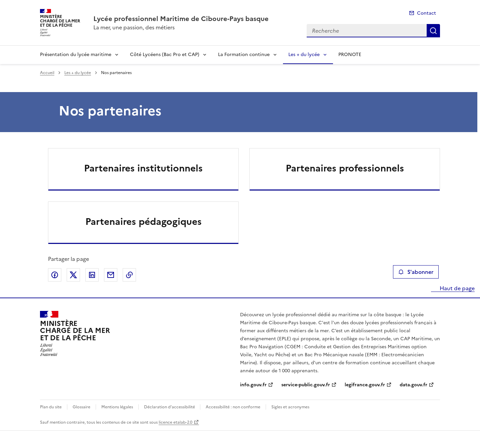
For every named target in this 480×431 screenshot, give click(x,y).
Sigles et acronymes (290, 407)
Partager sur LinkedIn (92, 275)
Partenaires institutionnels (143, 168)
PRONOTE (349, 54)
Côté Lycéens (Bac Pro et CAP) (164, 54)
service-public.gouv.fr (305, 384)
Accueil (47, 73)
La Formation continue (244, 54)
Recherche (433, 30)
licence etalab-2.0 (175, 422)
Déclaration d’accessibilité (170, 407)
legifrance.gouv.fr (365, 384)
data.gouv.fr (413, 384)
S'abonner (415, 272)
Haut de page (456, 288)
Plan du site (51, 407)
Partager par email (110, 275)
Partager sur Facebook (54, 275)
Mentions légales (117, 407)
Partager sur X (73, 275)
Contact (426, 13)
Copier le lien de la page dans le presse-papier (129, 275)
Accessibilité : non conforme (233, 407)
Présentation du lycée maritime (75, 54)
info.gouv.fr (253, 384)
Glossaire (81, 407)
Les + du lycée (304, 54)
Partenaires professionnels (345, 168)
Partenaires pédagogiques (143, 222)
